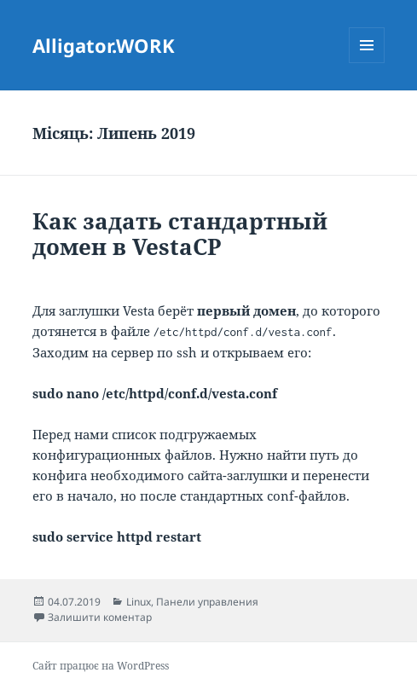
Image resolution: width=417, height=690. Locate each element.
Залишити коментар (100, 617)
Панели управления (207, 601)
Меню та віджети (367, 62)
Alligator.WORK (103, 45)
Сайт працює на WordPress (100, 665)
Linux (138, 601)
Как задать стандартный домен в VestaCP (179, 234)
